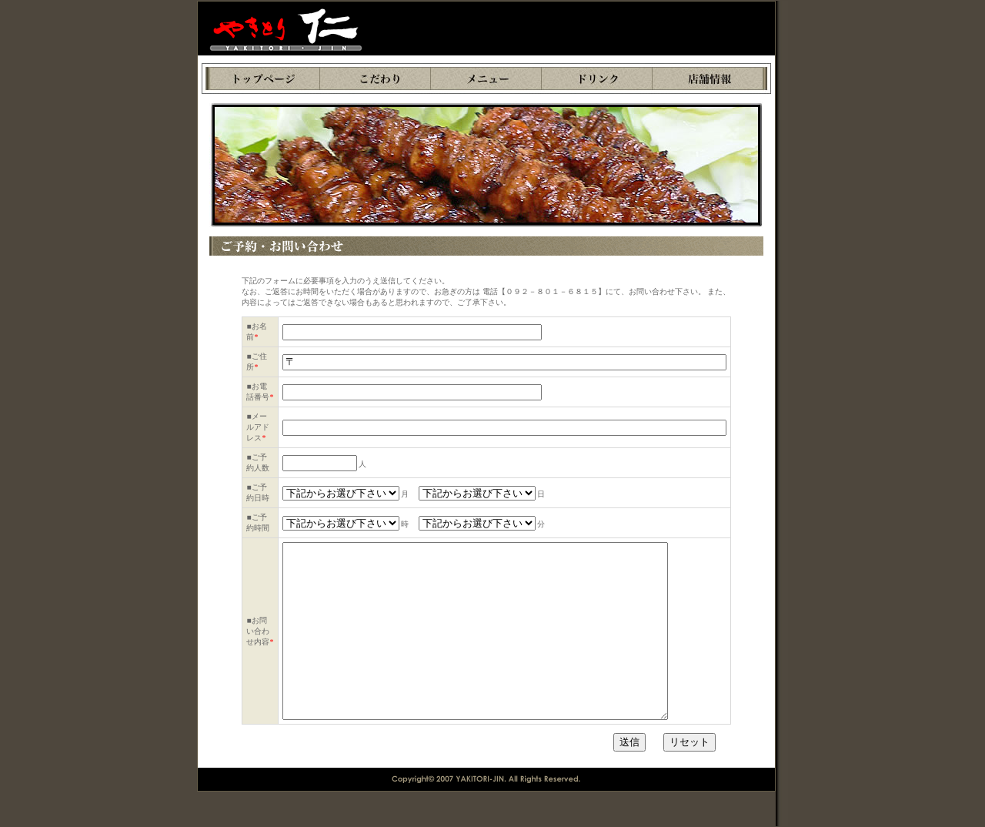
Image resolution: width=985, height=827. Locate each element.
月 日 (414, 494)
